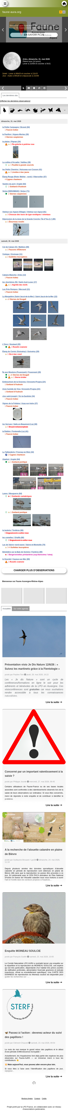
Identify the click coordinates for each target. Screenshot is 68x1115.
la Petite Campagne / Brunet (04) (16, 127)
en (64, 12)
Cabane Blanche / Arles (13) (14, 275)
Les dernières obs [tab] (10, 95)
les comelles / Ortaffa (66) (13, 537)
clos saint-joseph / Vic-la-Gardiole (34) (18, 396)
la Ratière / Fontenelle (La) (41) (15, 431)
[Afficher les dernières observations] (15, 101)
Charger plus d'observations (34, 570)
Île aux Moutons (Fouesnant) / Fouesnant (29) (21, 372)
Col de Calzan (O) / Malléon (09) (15, 247)
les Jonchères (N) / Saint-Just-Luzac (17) (19, 282)
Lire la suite (54, 702)
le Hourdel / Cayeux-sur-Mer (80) (16, 559)
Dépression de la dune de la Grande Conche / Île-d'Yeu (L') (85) (28, 219)
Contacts (37, 1098)
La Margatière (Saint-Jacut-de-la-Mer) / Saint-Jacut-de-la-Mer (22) (29, 296)
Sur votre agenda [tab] (20, 608)
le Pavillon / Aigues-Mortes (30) (15, 134)
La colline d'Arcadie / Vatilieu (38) (16, 162)
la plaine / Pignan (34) (11, 142)
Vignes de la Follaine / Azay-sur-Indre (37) (20, 403)
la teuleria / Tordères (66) (12, 530)
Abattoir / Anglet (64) (11, 459)
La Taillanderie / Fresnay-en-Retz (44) (18, 452)
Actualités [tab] (7, 608)
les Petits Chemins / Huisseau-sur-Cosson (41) (22, 169)
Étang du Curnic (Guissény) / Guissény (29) (20, 351)
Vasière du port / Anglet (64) (14, 184)
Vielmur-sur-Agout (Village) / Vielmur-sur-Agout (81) (24, 212)
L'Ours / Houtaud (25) (11, 344)
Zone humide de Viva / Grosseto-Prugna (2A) (21, 389)
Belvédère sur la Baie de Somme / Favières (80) (22, 552)
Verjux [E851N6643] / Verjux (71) (15, 191)
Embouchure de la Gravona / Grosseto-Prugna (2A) (24, 382)
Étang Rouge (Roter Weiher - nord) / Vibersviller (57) (24, 177)
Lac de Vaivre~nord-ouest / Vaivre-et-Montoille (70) (23, 545)
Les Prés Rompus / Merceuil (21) (16, 289)
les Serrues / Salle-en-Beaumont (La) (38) (19, 424)
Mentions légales (27, 1098)
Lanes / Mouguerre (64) (12, 493)
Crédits (44, 1098)
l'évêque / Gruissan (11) (12, 254)
